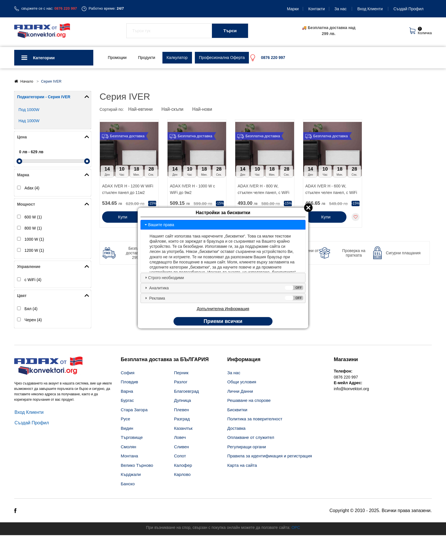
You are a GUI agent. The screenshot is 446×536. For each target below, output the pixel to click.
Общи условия (241, 382)
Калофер (183, 466)
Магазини (346, 360)
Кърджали (131, 475)
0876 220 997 (346, 378)
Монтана (129, 457)
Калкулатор (177, 57)
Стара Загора (134, 410)
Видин (127, 429)
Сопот (180, 457)
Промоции (117, 57)
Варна (127, 392)
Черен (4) (33, 320)
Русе (125, 420)
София (128, 373)
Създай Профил (408, 9)
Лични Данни (240, 392)
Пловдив (129, 382)
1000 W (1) (34, 240)
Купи (122, 217)
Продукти (147, 57)
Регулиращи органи (246, 447)
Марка (23, 175)
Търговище (132, 438)
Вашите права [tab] (159, 224)
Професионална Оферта (222, 57)
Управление (29, 267)
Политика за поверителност (254, 420)
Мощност (26, 204)
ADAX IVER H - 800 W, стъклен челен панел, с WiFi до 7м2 (264, 190)
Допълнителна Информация (223, 308)
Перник (181, 373)
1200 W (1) (34, 251)
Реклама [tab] (223, 298)
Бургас (127, 401)
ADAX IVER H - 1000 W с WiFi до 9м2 (192, 189)
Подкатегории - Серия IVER (44, 97)
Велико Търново (137, 466)
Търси (230, 30)
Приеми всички (223, 321)
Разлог (180, 382)
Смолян (128, 447)
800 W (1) (33, 228)
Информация (244, 360)
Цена (22, 137)
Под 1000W (29, 110)
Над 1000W (29, 121)
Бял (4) (31, 309)
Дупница (182, 401)
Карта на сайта (242, 466)
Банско (128, 484)
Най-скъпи (173, 109)
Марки (293, 9)
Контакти (316, 9)
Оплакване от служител (250, 438)
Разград (182, 420)
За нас (340, 9)
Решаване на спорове (249, 401)
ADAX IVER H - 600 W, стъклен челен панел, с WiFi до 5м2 (331, 190)
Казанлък (183, 429)
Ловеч (180, 438)
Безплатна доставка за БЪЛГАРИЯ (165, 360)
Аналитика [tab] (223, 287)
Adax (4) (32, 188)
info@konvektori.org (351, 390)
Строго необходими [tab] (164, 277)
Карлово (182, 475)
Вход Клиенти (370, 9)
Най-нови (203, 109)
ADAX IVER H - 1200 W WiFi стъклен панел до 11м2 (128, 189)
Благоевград (186, 392)
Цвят (22, 296)
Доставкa (236, 429)
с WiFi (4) (33, 280)
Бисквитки (237, 410)
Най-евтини (141, 109)
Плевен (181, 410)
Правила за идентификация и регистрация (269, 457)
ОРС (296, 528)
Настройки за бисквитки (223, 212)
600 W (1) (33, 217)
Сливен (181, 447)
